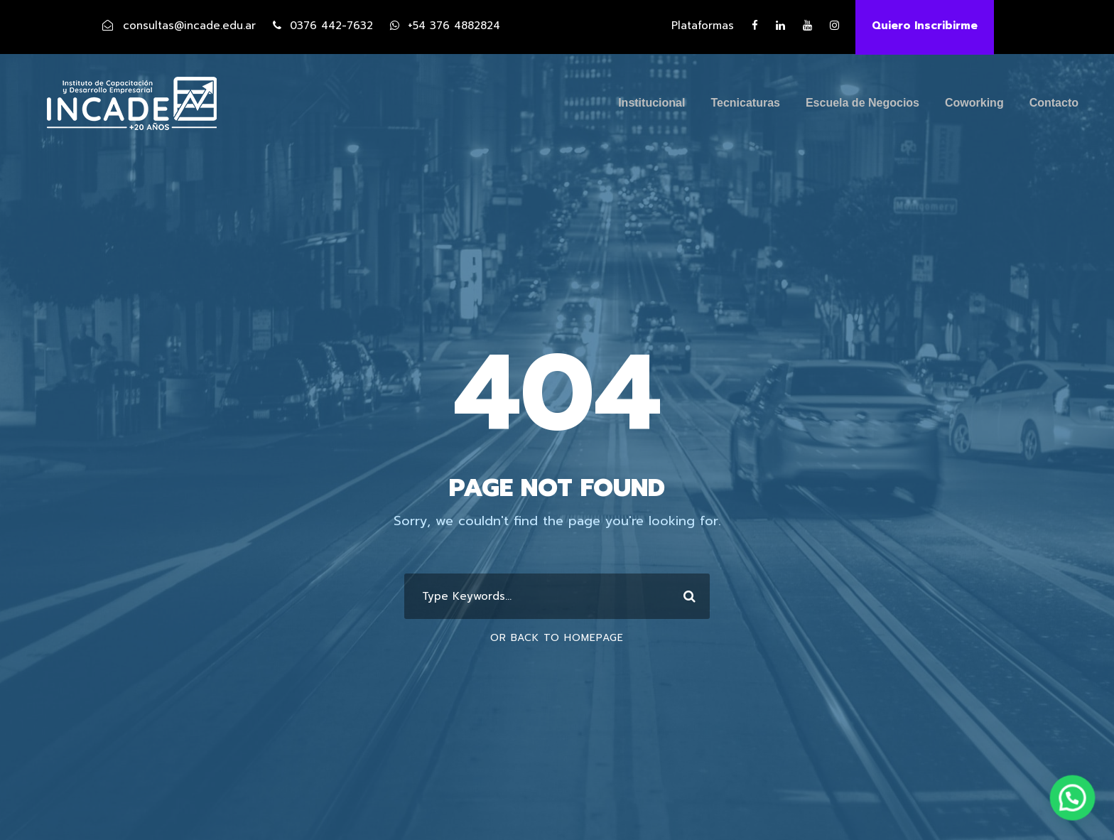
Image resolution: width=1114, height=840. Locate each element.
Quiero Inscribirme (925, 25)
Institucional (651, 103)
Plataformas (702, 25)
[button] (1078, 814)
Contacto (1053, 103)
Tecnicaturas (745, 103)
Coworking (974, 103)
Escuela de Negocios (862, 103)
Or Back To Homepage (557, 637)
